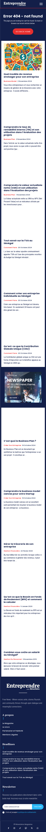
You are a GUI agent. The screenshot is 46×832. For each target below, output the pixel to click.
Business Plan (9, 139)
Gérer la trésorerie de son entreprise (18, 545)
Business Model (10, 81)
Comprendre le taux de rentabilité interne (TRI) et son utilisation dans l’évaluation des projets (22, 130)
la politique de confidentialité (26, 812)
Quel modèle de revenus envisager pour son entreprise (21, 75)
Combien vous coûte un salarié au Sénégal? (22, 653)
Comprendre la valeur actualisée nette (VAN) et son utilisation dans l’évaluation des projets (23, 188)
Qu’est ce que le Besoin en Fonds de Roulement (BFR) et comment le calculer (23, 599)
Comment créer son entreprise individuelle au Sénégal (22, 295)
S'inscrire (38, 807)
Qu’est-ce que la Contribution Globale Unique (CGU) (21, 347)
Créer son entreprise (12, 445)
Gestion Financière (12, 551)
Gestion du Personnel (13, 659)
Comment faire (10, 248)
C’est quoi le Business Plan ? (20, 440)
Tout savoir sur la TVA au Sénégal (18, 242)
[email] (17, 807)
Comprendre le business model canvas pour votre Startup (22, 492)
